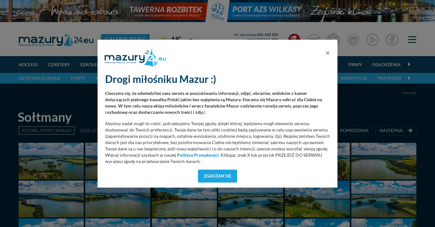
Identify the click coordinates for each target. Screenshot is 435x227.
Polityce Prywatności (198, 155)
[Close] (327, 52)
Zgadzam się (217, 175)
